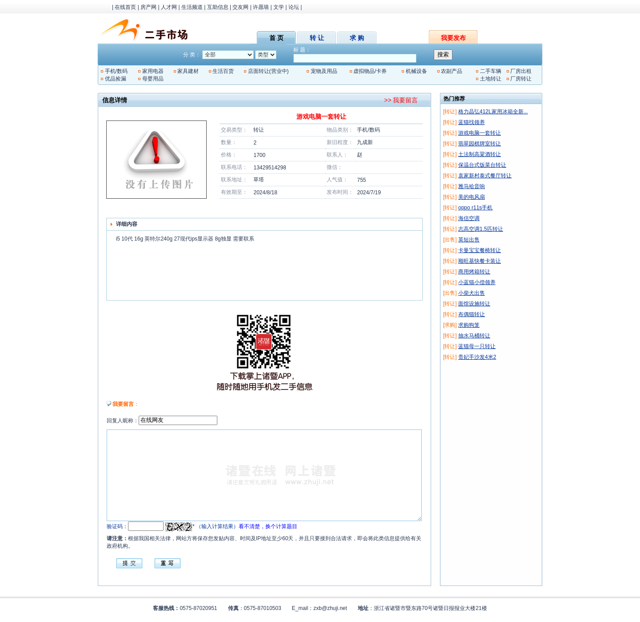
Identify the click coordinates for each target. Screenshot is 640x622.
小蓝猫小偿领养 (477, 282)
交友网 (240, 7)
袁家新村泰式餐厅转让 (485, 176)
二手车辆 (490, 71)
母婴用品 (153, 79)
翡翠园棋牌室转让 (479, 143)
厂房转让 (521, 79)
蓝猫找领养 (471, 122)
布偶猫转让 (471, 314)
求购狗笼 (469, 325)
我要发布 (453, 37)
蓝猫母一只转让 (477, 346)
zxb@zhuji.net (330, 608)
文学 (278, 7)
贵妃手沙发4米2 (477, 357)
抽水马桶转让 (474, 336)
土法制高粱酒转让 (479, 154)
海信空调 (469, 218)
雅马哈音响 (471, 186)
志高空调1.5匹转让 (480, 229)
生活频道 (192, 7)
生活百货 (223, 71)
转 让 (317, 37)
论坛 (293, 7)
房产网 (148, 7)
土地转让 (490, 79)
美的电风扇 (471, 197)
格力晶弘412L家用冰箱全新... (493, 111)
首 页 (276, 37)
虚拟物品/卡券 (370, 71)
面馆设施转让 (474, 304)
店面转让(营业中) (268, 71)
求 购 (357, 37)
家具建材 (188, 71)
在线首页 (125, 7)
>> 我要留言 (401, 100)
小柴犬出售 (471, 293)
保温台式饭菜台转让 (482, 165)
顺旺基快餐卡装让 (479, 261)
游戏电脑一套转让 (479, 133)
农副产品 (451, 71)
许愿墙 (261, 7)
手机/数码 (116, 71)
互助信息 (217, 7)
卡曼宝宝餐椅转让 (479, 250)
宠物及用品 (324, 71)
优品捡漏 (115, 79)
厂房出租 (521, 71)
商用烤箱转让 (474, 272)
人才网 (169, 7)
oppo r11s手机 (475, 208)
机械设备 (416, 71)
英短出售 (469, 240)
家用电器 (153, 71)
